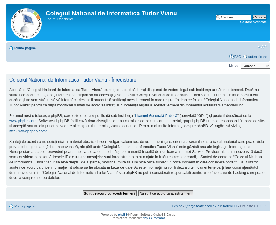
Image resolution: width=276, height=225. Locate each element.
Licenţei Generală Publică (156, 116)
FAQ (237, 56)
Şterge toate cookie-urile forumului (211, 206)
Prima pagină (25, 48)
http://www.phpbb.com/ (28, 131)
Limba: (234, 65)
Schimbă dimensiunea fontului (262, 47)
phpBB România (153, 218)
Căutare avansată (253, 22)
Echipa (177, 206)
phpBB (122, 214)
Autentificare (257, 56)
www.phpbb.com (22, 121)
